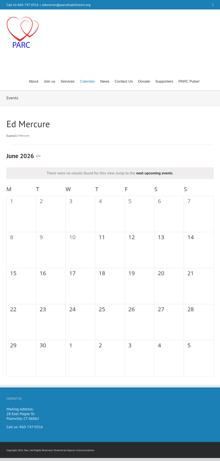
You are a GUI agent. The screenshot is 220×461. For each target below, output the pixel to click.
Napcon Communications (80, 450)
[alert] (110, 173)
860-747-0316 (31, 426)
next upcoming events (154, 173)
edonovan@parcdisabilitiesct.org (66, 5)
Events (10, 136)
